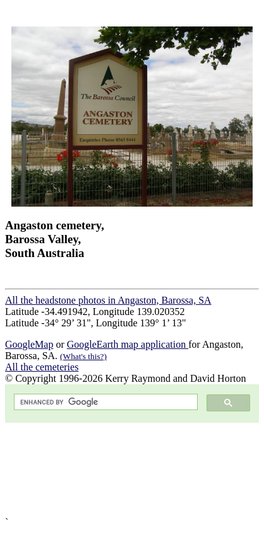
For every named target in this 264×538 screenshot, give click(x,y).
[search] (104, 402)
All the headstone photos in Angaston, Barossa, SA (108, 300)
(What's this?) (83, 356)
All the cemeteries (41, 367)
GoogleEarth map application (127, 344)
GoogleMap (29, 344)
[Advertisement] (132, 470)
